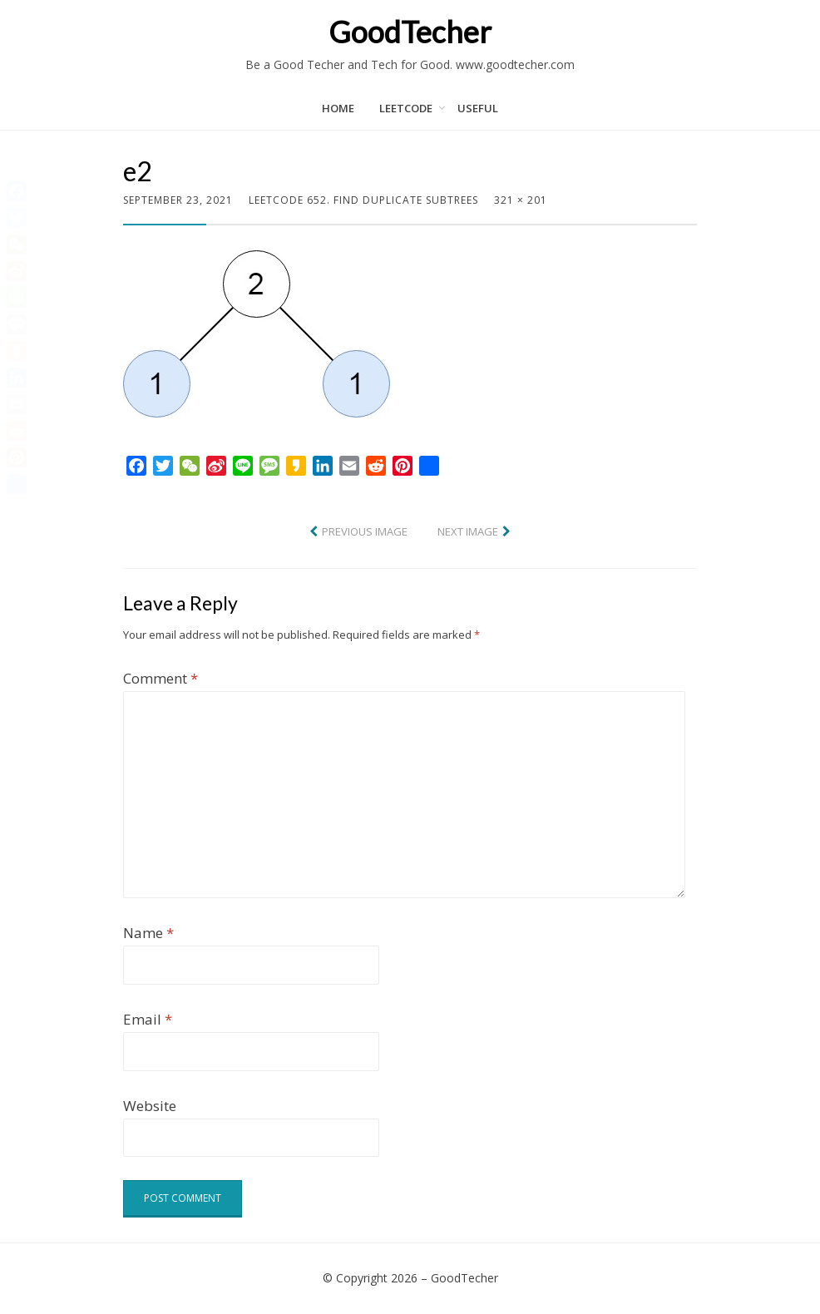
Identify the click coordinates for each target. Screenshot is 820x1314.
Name (148, 932)
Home (338, 108)
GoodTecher (410, 31)
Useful (477, 108)
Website (149, 1105)
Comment (160, 678)
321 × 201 (520, 200)
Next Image (467, 531)
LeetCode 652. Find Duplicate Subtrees (363, 200)
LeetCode (405, 108)
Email (147, 1019)
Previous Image (365, 531)
